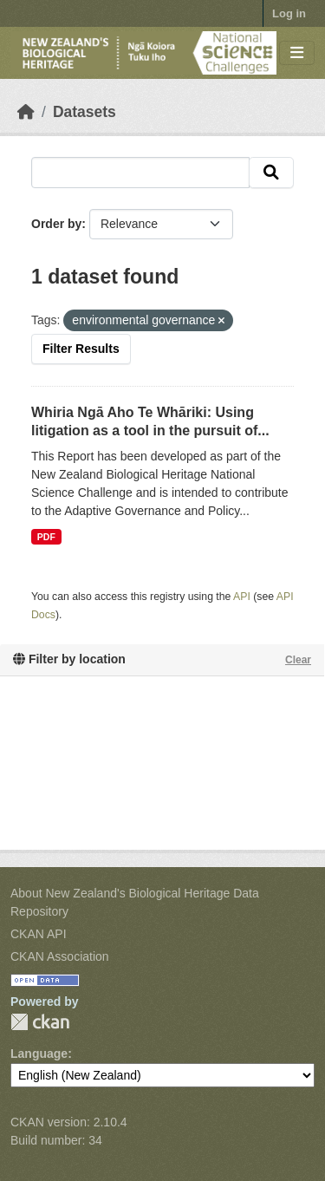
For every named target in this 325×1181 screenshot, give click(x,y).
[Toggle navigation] (297, 53)
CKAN (39, 1022)
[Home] (26, 112)
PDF (46, 537)
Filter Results (81, 349)
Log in (289, 13)
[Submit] (271, 172)
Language (39, 1053)
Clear (298, 660)
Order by (56, 224)
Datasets (84, 112)
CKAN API (38, 934)
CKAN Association (59, 956)
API (241, 596)
